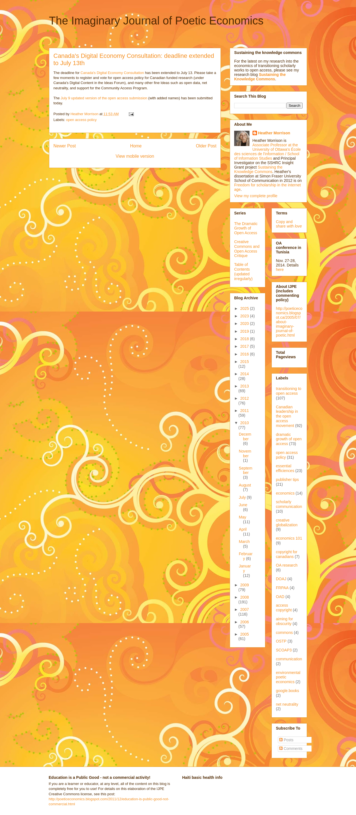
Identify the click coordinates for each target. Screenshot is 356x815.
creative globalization (287, 522)
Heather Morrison (274, 133)
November (245, 453)
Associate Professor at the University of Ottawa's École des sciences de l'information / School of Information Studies (267, 151)
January (245, 568)
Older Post (206, 146)
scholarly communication (289, 504)
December (245, 436)
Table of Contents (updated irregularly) (243, 271)
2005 (244, 634)
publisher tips (287, 479)
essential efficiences (285, 468)
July (243, 497)
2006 (244, 622)
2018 (245, 339)
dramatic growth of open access (289, 439)
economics (285, 493)
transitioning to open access (288, 391)
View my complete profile (255, 196)
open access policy (81, 120)
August (245, 485)
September (245, 470)
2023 (245, 316)
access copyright (284, 607)
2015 (244, 361)
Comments (291, 748)
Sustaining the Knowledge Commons (258, 169)
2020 (245, 323)
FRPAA (282, 588)
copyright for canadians (286, 554)
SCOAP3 (284, 650)
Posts (286, 740)
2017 (245, 346)
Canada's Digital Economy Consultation (112, 73)
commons (284, 632)
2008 (244, 597)
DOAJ (281, 579)
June (243, 505)
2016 (245, 354)
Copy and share (289, 223)
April (243, 529)
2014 (244, 374)
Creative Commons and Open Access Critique (246, 248)
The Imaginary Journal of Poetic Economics (156, 20)
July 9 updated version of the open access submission (104, 98)
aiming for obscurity (284, 621)
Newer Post (64, 146)
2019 (245, 331)
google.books (287, 690)
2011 (244, 410)
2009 (244, 585)
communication (289, 659)
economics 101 (289, 538)
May (242, 517)
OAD (280, 596)
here (280, 269)
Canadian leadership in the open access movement (287, 416)
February (246, 556)
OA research (287, 565)
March (244, 541)
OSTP (281, 641)
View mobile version (135, 156)
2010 (244, 423)
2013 (244, 386)
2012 (244, 398)
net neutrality (287, 704)
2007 (244, 609)
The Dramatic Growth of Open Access (246, 228)
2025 (245, 308)
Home (136, 146)
